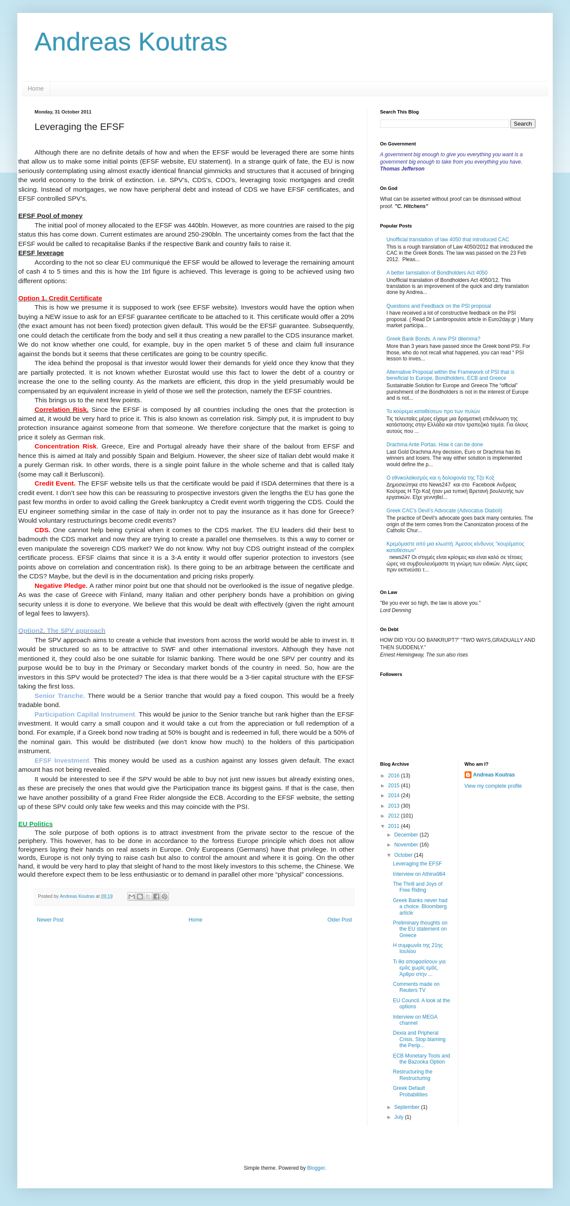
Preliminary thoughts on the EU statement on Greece (420, 929)
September (407, 1107)
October (404, 855)
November (407, 845)
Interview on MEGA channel (415, 1020)
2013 (394, 806)
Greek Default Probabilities (410, 1091)
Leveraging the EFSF (417, 864)
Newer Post (50, 920)
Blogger (316, 1168)
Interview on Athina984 (419, 874)
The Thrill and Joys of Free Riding (418, 887)
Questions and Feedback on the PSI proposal (438, 306)
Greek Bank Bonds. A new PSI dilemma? (433, 339)
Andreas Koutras (131, 41)
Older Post (339, 920)
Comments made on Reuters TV (416, 987)
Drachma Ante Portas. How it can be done (434, 445)
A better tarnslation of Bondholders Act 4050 (437, 273)
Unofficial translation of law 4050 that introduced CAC (447, 240)
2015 (394, 786)
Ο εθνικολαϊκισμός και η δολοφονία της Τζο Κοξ (440, 478)
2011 (394, 826)
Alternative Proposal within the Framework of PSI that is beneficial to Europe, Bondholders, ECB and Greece (450, 375)
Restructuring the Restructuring (412, 1075)
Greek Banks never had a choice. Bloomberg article (420, 906)
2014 (394, 795)
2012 (394, 816)
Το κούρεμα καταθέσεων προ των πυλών (433, 411)
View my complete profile (493, 786)
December (407, 835)
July (399, 1117)
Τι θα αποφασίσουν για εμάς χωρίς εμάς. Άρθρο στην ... (419, 968)
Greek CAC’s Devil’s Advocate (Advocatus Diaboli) (444, 511)
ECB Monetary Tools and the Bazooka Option (421, 1059)
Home (36, 88)
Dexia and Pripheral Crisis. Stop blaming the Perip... (419, 1039)
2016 (394, 776)
